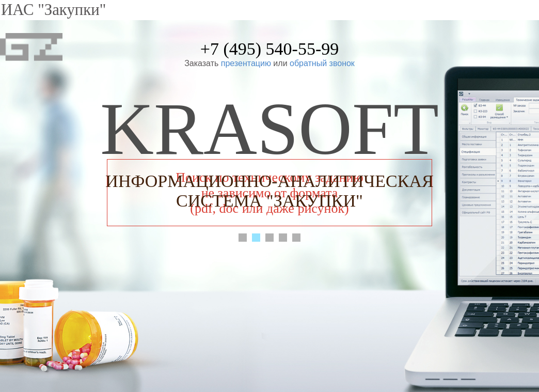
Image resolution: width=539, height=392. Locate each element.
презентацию (246, 63)
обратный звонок (322, 63)
